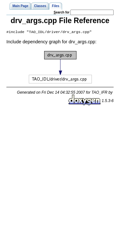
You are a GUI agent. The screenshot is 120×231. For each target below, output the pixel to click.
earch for (61, 12)
